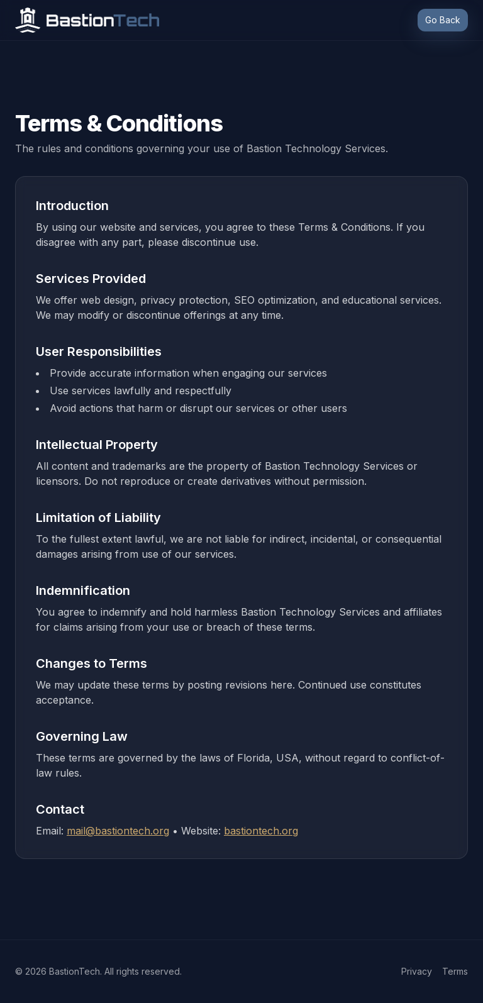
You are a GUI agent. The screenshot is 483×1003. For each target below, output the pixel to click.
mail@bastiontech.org (118, 830)
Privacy (416, 971)
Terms (455, 971)
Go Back (442, 19)
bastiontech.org (261, 830)
